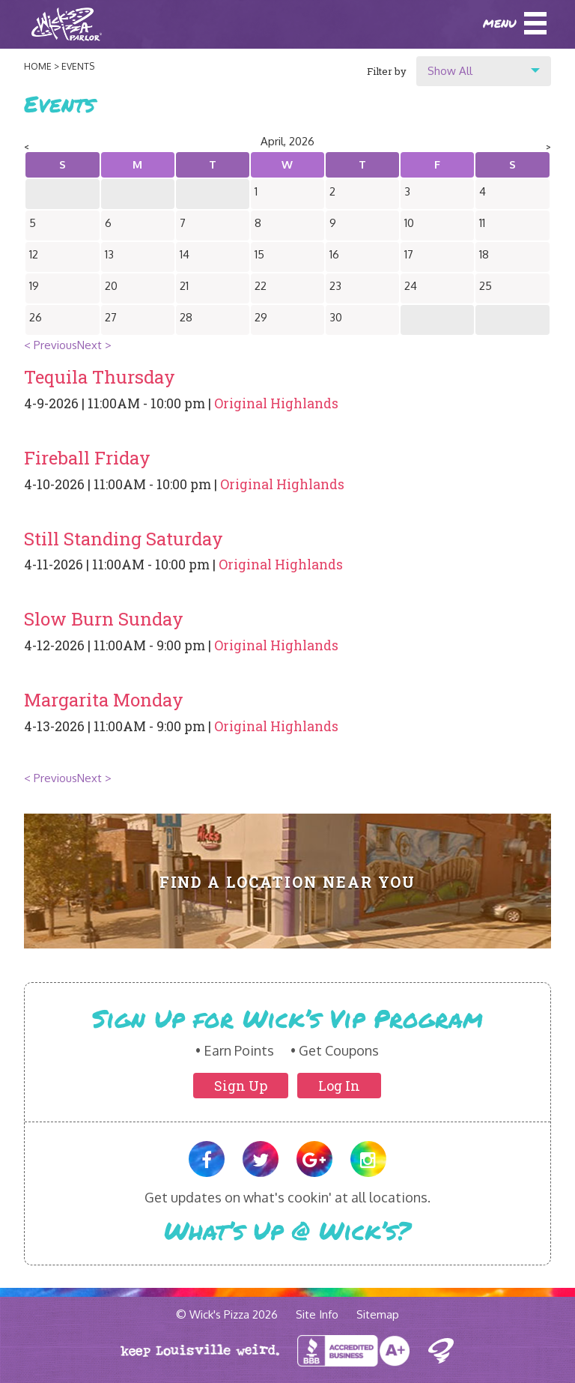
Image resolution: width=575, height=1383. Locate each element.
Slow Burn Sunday (103, 619)
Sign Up (240, 1086)
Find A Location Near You (287, 882)
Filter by (387, 71)
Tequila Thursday (99, 377)
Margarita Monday (103, 700)
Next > (94, 345)
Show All (450, 71)
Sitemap (377, 1314)
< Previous (50, 345)
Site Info (317, 1314)
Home (38, 66)
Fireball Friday (87, 458)
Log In (339, 1086)
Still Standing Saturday (123, 538)
